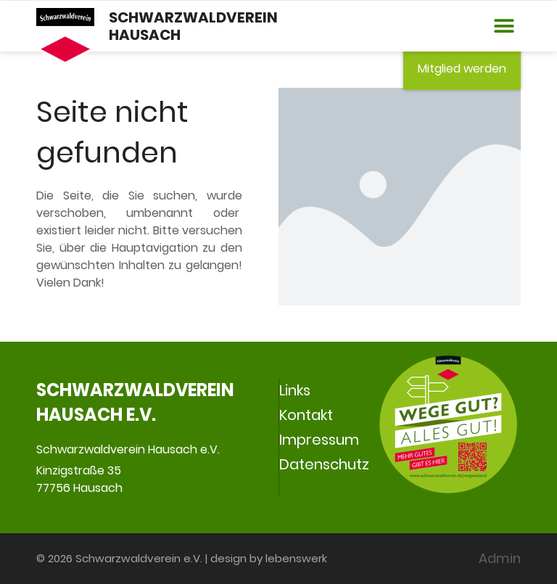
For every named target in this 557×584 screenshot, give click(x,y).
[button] (504, 26)
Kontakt (306, 415)
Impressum (319, 439)
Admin (500, 558)
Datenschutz (324, 464)
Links (294, 390)
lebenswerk (296, 558)
